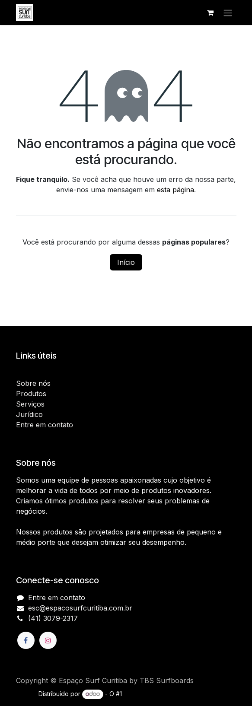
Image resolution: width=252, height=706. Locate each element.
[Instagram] (48, 640)
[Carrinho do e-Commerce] (210, 12)
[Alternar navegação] (227, 12)
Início (126, 262)
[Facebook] (26, 640)
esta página (175, 189)
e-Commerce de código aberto (169, 693)
